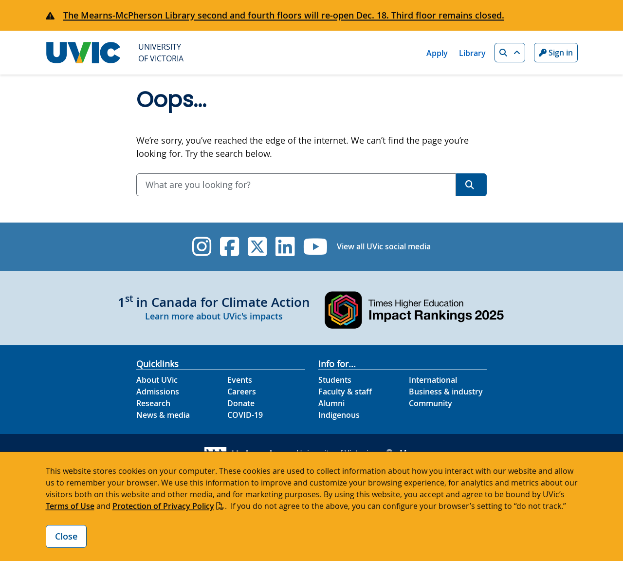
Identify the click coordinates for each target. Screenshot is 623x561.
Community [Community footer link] (430, 403)
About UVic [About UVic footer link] (157, 379)
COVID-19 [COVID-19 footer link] (245, 415)
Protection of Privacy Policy (163, 506)
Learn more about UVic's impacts (214, 316)
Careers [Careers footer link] (241, 391)
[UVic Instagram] (201, 247)
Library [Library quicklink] (472, 53)
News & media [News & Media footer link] (163, 415)
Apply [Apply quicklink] (437, 53)
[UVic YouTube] (315, 247)
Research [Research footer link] (153, 403)
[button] (510, 52)
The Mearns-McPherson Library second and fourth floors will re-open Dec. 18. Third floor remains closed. (283, 15)
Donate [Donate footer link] (241, 403)
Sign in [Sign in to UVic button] (556, 52)
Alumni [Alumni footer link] (331, 403)
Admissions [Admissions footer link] (157, 391)
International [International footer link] (433, 379)
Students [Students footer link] (334, 379)
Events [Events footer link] (239, 379)
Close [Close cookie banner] (66, 536)
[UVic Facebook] (229, 247)
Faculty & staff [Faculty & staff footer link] (345, 391)
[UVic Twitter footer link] (257, 247)
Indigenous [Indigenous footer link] (339, 415)
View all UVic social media (384, 246)
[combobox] (296, 184)
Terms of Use (70, 506)
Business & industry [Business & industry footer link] (446, 391)
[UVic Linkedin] (284, 247)
